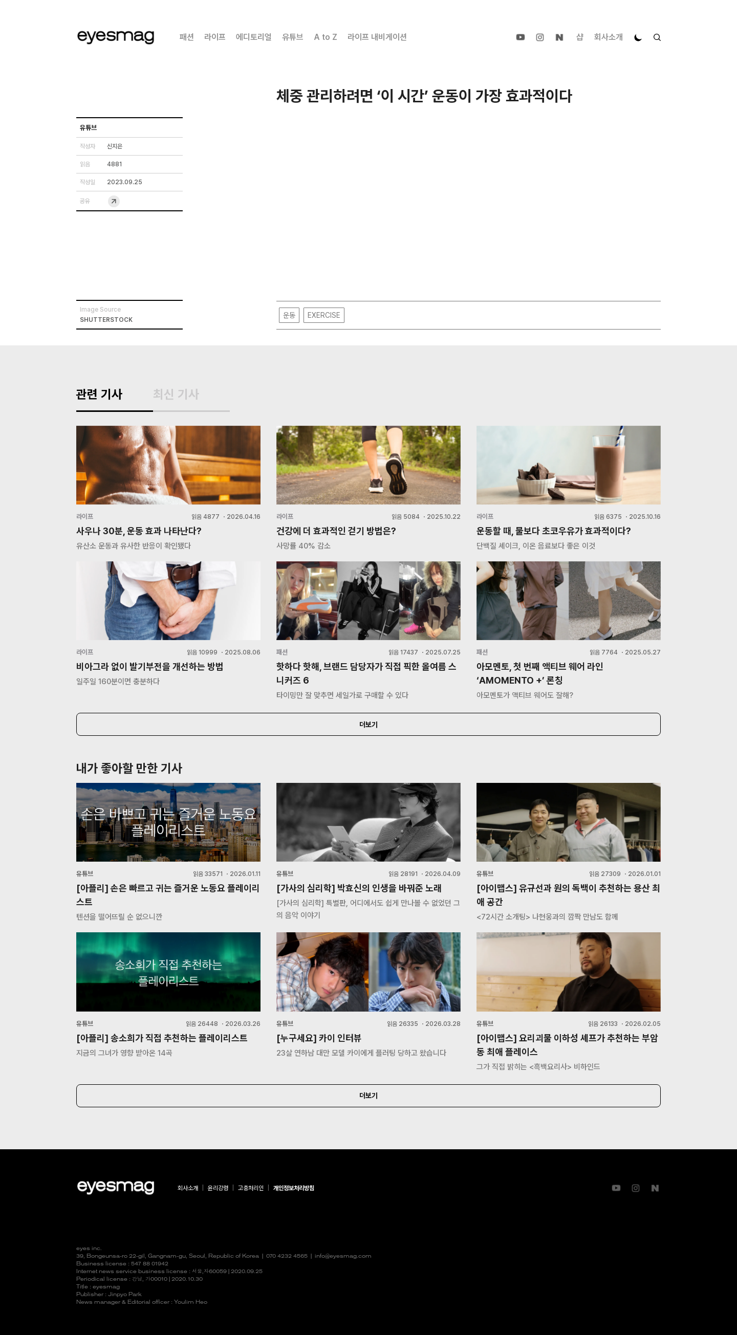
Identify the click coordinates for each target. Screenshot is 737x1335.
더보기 (368, 724)
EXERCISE (324, 315)
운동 (289, 315)
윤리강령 (218, 1188)
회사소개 (608, 37)
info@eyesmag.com (343, 1256)
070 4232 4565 (287, 1256)
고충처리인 (251, 1188)
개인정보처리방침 (293, 1188)
